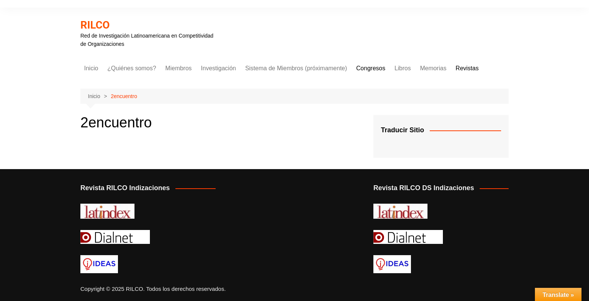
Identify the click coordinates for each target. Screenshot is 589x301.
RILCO (95, 25)
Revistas (467, 68)
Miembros (178, 68)
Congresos (370, 68)
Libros (402, 68)
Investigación (218, 68)
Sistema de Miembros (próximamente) (296, 68)
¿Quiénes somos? (131, 68)
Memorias (433, 68)
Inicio (91, 68)
